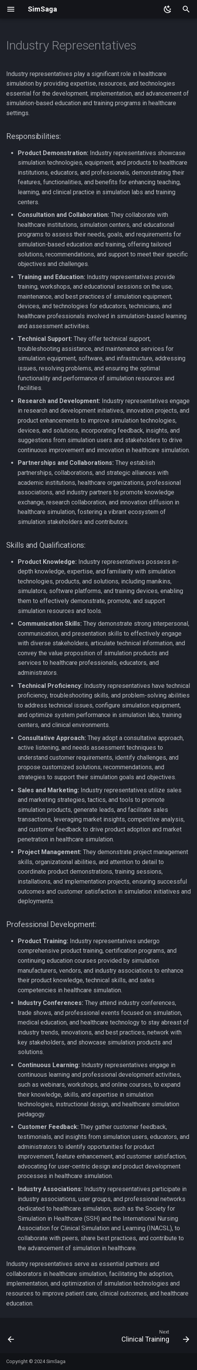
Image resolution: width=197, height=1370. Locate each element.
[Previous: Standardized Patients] (11, 1338)
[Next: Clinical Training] (154, 1338)
